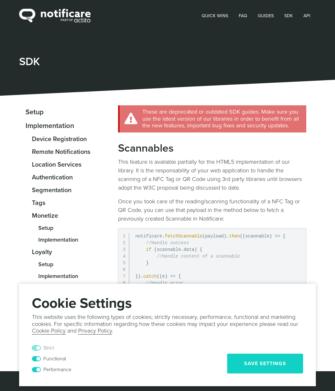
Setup (35, 112)
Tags (38, 203)
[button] (215, 15)
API (306, 16)
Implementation (50, 126)
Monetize (45, 216)
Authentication (52, 177)
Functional (54, 359)
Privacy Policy (95, 330)
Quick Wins (215, 16)
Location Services (56, 165)
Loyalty (42, 252)
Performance (57, 369)
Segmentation (51, 190)
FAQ (243, 16)
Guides (266, 16)
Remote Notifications (61, 152)
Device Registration (59, 139)
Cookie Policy (49, 330)
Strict (48, 348)
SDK (288, 16)
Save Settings (265, 363)
